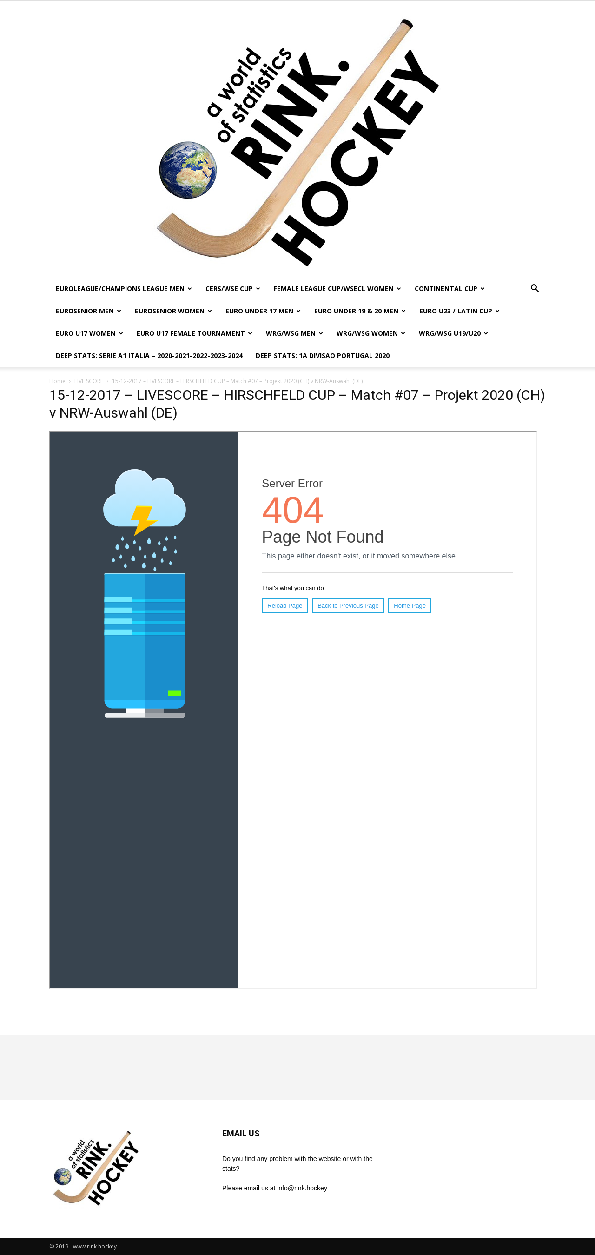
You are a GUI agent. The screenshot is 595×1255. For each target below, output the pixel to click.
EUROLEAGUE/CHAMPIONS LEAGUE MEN (124, 288)
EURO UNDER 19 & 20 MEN (360, 310)
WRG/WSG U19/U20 (453, 333)
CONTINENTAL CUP (450, 288)
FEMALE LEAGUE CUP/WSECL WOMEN (337, 288)
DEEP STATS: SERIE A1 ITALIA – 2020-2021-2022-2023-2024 (149, 355)
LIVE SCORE (88, 381)
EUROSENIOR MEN (88, 310)
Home (57, 381)
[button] (534, 289)
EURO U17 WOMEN (89, 333)
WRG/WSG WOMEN (371, 333)
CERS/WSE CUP (232, 288)
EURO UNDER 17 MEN (263, 310)
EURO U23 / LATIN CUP (459, 310)
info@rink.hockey (302, 1188)
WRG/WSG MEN (294, 333)
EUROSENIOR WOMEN (173, 310)
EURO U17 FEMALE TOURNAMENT (194, 333)
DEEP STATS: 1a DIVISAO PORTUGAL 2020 (323, 355)
